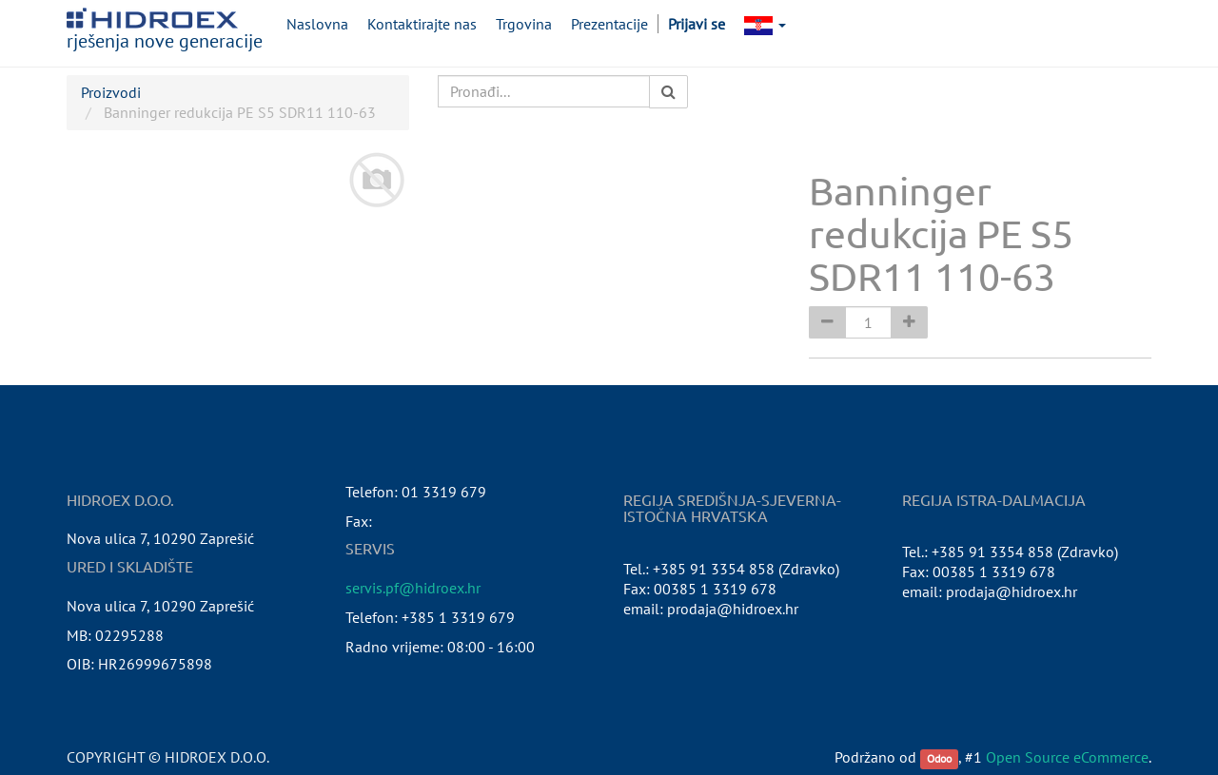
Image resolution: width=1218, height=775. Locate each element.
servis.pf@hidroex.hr (413, 587)
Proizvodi (111, 92)
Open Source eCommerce (1067, 756)
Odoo (939, 758)
